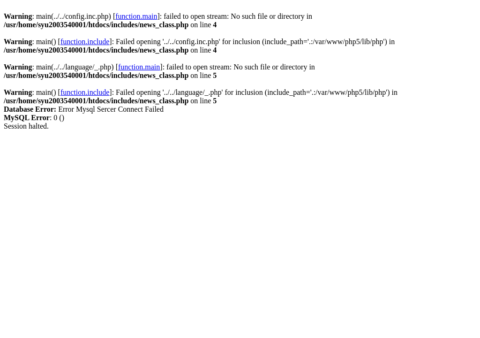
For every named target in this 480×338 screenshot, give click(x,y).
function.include (84, 42)
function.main (136, 16)
